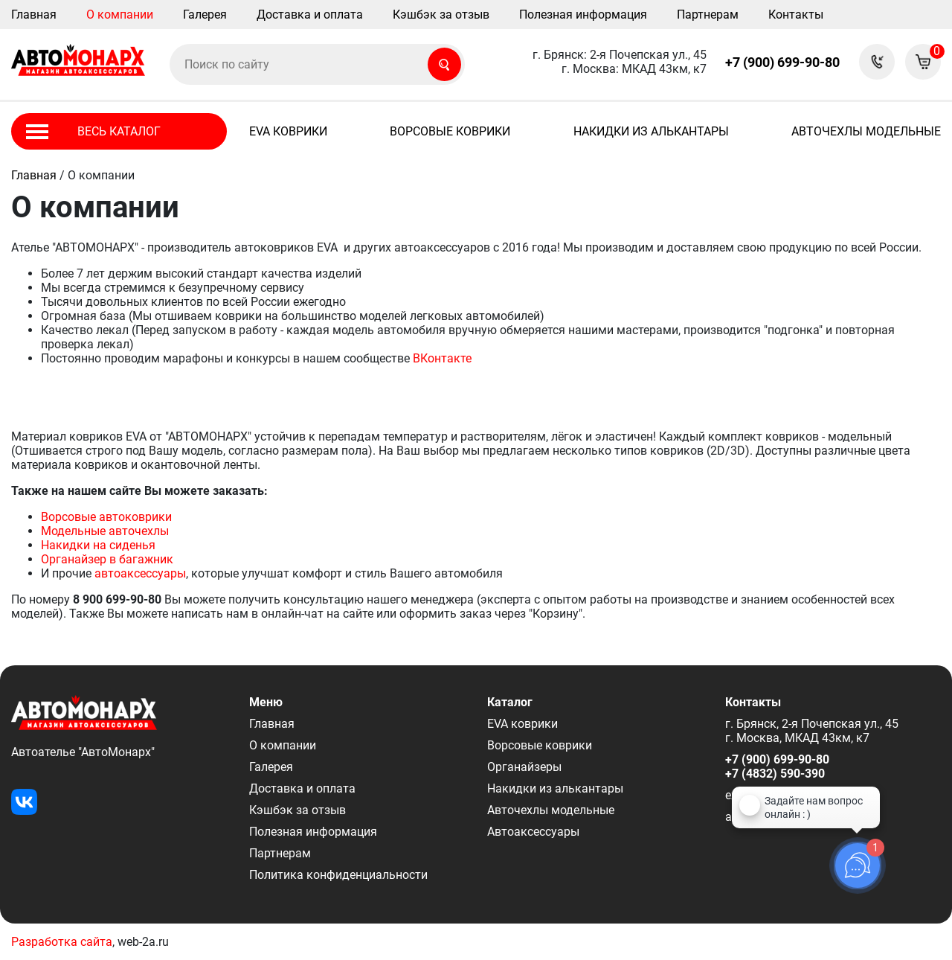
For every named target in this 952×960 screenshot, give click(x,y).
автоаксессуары (140, 573)
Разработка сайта (61, 942)
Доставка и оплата (310, 14)
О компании (119, 14)
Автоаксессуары (533, 832)
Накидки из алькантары (651, 131)
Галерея (205, 14)
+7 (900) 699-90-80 (782, 62)
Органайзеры (524, 767)
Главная (34, 14)
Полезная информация (583, 14)
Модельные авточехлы (105, 531)
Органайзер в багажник (107, 559)
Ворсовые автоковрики (106, 517)
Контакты (795, 14)
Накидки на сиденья (98, 545)
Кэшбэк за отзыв (441, 14)
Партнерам (708, 14)
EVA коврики (288, 131)
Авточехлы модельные (866, 131)
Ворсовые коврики (450, 131)
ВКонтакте (442, 358)
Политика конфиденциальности (338, 875)
